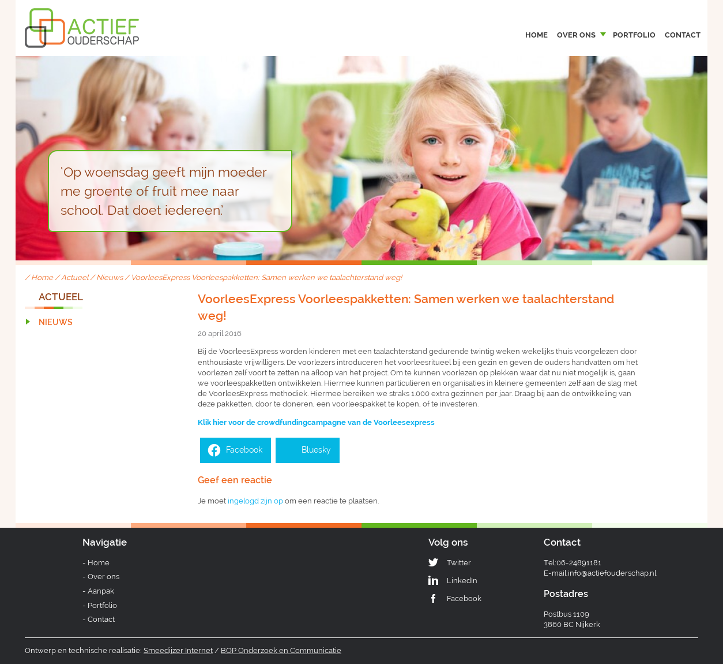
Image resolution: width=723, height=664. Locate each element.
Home (536, 35)
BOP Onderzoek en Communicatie (281, 650)
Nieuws (109, 277)
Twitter (459, 562)
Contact (683, 35)
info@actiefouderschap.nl (612, 573)
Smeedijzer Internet (178, 650)
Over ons (576, 35)
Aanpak (101, 591)
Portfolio (634, 35)
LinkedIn (462, 580)
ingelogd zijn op (255, 501)
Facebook (464, 598)
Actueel (74, 277)
